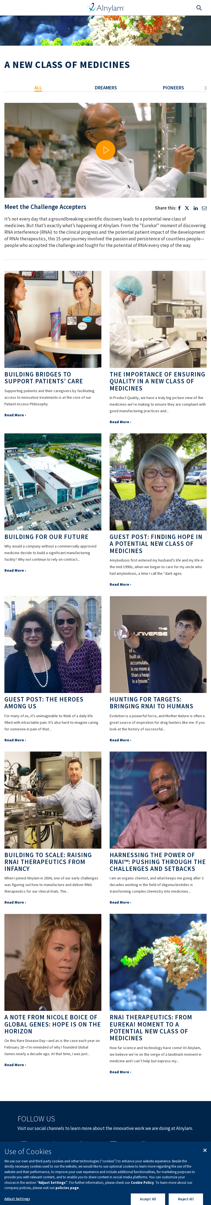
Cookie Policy (142, 1193)
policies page (67, 1198)
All (38, 87)
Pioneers (173, 87)
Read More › (15, 414)
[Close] (205, 1161)
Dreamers (106, 87)
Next (202, 88)
